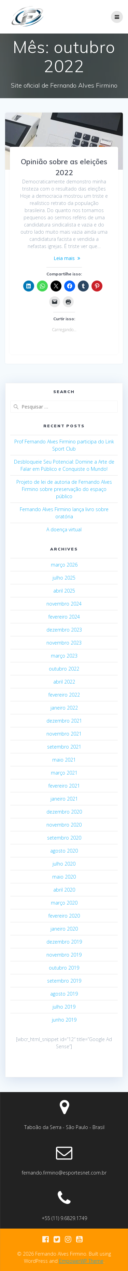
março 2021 (64, 772)
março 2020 (64, 902)
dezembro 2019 (64, 941)
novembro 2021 (64, 733)
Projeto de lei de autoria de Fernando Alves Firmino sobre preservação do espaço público (64, 489)
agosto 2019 (64, 993)
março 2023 (64, 655)
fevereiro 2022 (64, 694)
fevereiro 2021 (64, 785)
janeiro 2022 (64, 707)
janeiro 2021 (64, 798)
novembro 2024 (64, 603)
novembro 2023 (64, 642)
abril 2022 (64, 681)
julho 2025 (64, 577)
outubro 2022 (64, 668)
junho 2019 (64, 1019)
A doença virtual (64, 529)
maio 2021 (64, 759)
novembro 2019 (64, 954)
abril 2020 (64, 889)
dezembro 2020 (64, 811)
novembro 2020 (64, 824)
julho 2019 (64, 1006)
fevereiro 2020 (64, 915)
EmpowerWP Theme (81, 1261)
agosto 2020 (64, 850)
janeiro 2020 (64, 928)
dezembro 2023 (64, 629)
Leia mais (64, 258)
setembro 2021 (64, 746)
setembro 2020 (64, 837)
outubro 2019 (64, 967)
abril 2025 (64, 590)
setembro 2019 (64, 980)
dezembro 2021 (64, 720)
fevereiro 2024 (64, 616)
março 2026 (64, 564)
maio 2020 (64, 876)
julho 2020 (64, 863)
